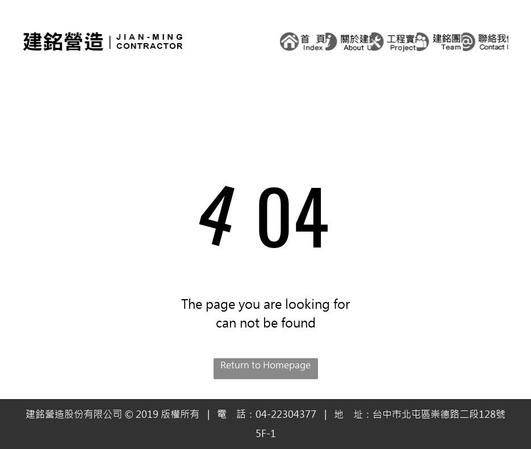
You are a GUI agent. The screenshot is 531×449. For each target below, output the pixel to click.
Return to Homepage (265, 365)
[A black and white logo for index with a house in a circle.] (303, 41)
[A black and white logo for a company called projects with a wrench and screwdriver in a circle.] (394, 41)
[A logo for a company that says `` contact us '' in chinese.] (486, 41)
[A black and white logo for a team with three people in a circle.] (440, 41)
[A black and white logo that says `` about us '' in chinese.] (348, 41)
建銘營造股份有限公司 (74, 414)
